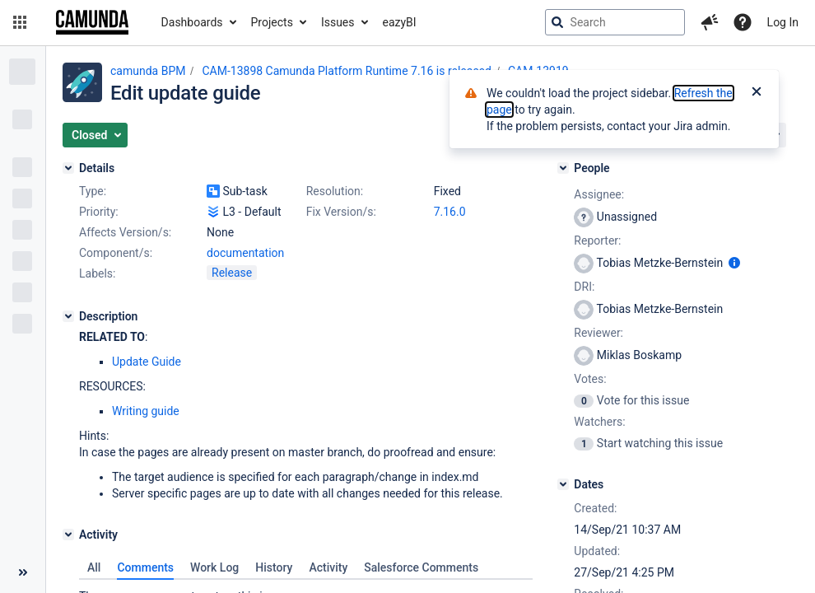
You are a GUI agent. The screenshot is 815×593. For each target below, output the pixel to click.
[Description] (68, 316)
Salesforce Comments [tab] (421, 567)
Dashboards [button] (192, 22)
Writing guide (145, 411)
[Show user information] (734, 262)
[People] (563, 168)
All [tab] (93, 567)
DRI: (584, 286)
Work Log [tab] (214, 567)
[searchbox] (615, 22)
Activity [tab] (328, 567)
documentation (245, 252)
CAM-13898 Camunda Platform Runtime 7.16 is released (346, 70)
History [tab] (273, 567)
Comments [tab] (145, 567)
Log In (783, 22)
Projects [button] (272, 22)
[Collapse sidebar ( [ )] (22, 572)
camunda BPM (147, 70)
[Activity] (68, 534)
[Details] (68, 168)
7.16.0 (450, 211)
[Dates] (563, 484)
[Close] (756, 93)
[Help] (742, 22)
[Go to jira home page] (92, 22)
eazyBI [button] (400, 22)
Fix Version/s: (341, 211)
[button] (19, 22)
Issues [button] (338, 22)
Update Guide (146, 361)
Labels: (97, 273)
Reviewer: (598, 332)
